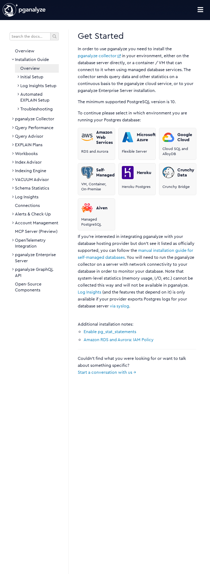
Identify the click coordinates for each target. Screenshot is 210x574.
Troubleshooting (36, 109)
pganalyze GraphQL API (34, 272)
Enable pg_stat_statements (110, 332)
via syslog (119, 306)
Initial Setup (31, 77)
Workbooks (26, 154)
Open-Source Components (28, 287)
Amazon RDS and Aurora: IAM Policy (119, 340)
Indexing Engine (30, 171)
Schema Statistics (32, 188)
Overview (24, 51)
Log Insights (26, 197)
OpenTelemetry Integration (30, 243)
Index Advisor (28, 162)
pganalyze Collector (34, 119)
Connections (27, 206)
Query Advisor (29, 136)
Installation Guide (32, 60)
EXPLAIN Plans (28, 145)
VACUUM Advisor (32, 180)
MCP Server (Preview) (36, 231)
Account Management (36, 223)
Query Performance (34, 128)
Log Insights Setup (38, 86)
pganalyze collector (99, 56)
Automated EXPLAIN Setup (34, 97)
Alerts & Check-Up (33, 214)
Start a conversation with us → (107, 372)
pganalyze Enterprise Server (35, 258)
